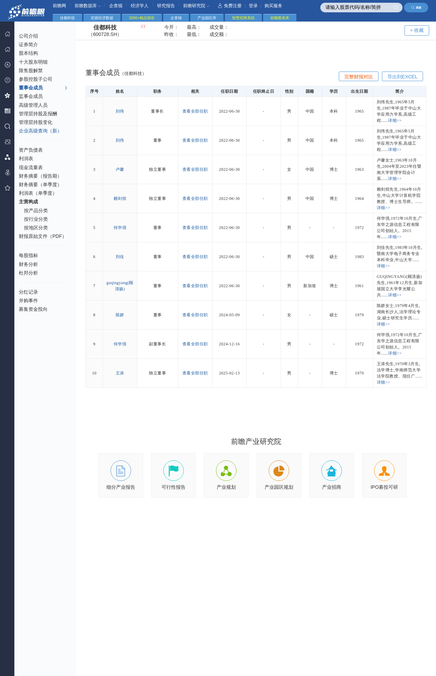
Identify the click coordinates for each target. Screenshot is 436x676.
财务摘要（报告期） (40, 176)
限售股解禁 (31, 70)
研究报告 (166, 5)
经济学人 (140, 5)
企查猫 (116, 5)
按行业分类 (36, 219)
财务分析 (28, 264)
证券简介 (28, 44)
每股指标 (28, 255)
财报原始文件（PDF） (43, 236)
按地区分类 (36, 227)
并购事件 (28, 300)
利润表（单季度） (38, 193)
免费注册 (230, 5)
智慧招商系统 (243, 18)
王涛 (120, 373)
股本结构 (28, 53)
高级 (416, 7)
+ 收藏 (417, 30)
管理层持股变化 (35, 122)
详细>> (395, 120)
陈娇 (120, 315)
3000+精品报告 (142, 18)
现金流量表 (31, 167)
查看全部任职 (195, 111)
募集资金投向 (33, 309)
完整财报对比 (358, 76)
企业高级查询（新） (40, 130)
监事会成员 (31, 96)
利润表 (26, 158)
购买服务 (273, 5)
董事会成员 (43, 88)
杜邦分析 (28, 273)
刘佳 (120, 256)
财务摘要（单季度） (40, 184)
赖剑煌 (120, 198)
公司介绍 (28, 36)
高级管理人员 (33, 105)
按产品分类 (36, 210)
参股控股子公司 (35, 79)
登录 (253, 5)
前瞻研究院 (196, 5)
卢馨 (120, 169)
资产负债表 (31, 150)
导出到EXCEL (402, 76)
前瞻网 (59, 5)
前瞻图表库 (279, 18)
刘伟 (120, 111)
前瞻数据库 (88, 5)
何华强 (120, 227)
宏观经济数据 (102, 18)
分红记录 (28, 292)
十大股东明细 (33, 62)
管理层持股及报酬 (38, 113)
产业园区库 (206, 18)
